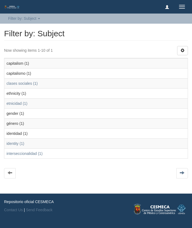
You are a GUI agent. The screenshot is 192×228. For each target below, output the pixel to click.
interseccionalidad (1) (24, 153)
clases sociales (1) (22, 83)
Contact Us (13, 210)
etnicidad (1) (16, 103)
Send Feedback (39, 210)
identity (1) (15, 143)
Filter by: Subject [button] (24, 18)
